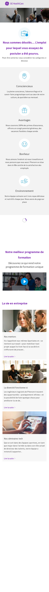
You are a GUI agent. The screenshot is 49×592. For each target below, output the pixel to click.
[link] (9, 356)
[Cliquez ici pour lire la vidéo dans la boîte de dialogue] (24, 281)
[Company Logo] (12, 3)
